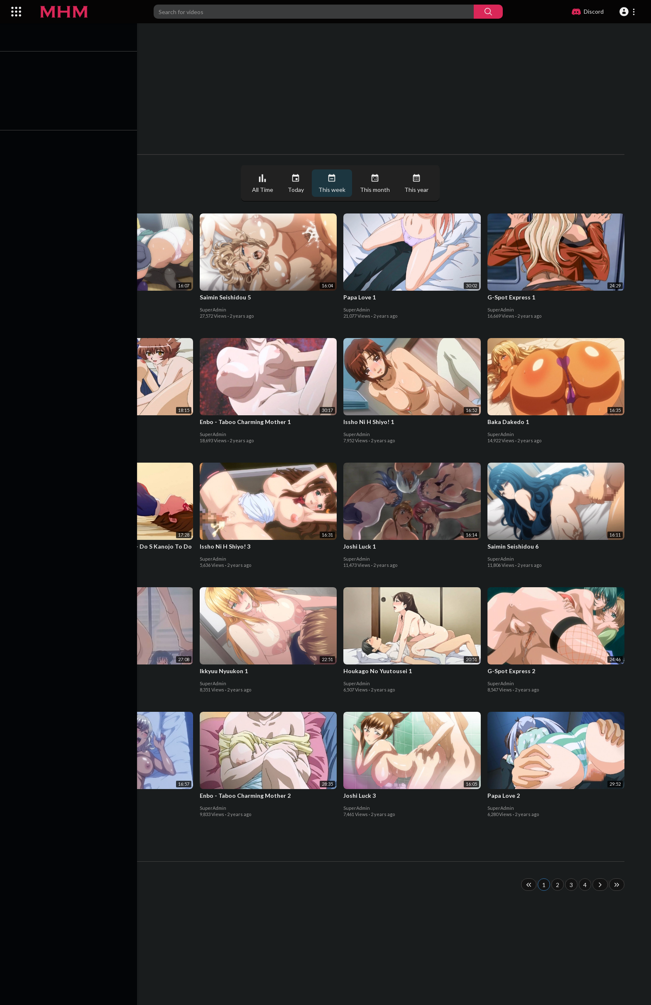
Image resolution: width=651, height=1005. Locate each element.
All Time (264, 183)
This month (377, 183)
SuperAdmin (71, 309)
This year (418, 183)
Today (298, 183)
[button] (628, 11)
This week (334, 183)
